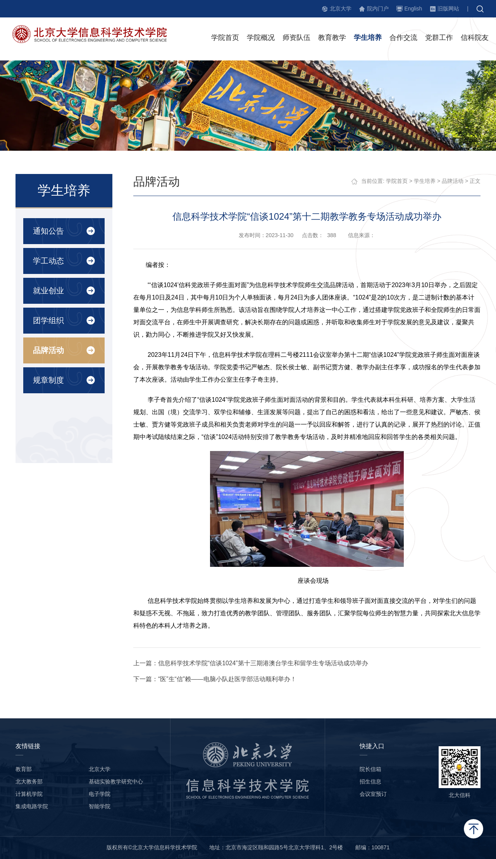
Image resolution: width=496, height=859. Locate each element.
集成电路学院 (32, 806)
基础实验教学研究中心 (116, 781)
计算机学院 (29, 794)
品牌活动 (48, 350)
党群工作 (439, 38)
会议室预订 (373, 794)
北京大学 (340, 8)
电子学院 (99, 794)
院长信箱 (370, 769)
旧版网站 (448, 8)
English (413, 8)
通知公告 (48, 231)
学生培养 (368, 38)
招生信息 (370, 781)
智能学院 (99, 806)
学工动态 (48, 260)
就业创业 (48, 290)
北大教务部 (29, 781)
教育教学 (332, 38)
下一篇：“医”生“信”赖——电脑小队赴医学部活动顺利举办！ (215, 679)
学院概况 (261, 38)
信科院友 (475, 38)
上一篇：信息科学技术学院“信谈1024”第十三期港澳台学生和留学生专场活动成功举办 (251, 663)
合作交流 (403, 38)
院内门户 (378, 8)
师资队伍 (296, 38)
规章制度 (48, 380)
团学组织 (48, 320)
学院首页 (225, 38)
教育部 (24, 769)
